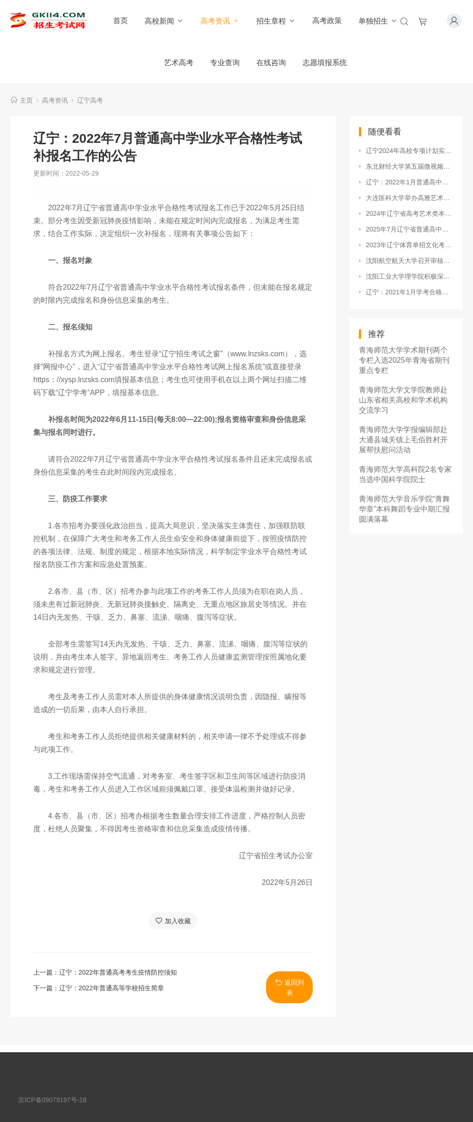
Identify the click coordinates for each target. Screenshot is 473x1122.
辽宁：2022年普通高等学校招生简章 (111, 988)
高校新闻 (164, 21)
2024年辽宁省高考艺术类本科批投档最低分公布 (410, 213)
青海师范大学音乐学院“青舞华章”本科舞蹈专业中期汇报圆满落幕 (404, 509)
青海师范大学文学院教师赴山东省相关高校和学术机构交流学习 (403, 400)
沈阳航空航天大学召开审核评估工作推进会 (410, 260)
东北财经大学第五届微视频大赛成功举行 (410, 166)
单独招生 (378, 21)
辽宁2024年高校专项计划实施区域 (410, 150)
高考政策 (327, 20)
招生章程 (276, 21)
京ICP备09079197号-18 (52, 1100)
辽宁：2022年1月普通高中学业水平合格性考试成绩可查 (410, 182)
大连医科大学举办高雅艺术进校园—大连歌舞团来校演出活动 (410, 197)
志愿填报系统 (325, 63)
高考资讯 (220, 21)
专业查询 (225, 63)
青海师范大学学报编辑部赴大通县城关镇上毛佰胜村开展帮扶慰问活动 (403, 440)
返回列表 (289, 987)
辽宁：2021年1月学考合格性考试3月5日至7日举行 (410, 292)
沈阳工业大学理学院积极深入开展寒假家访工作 (410, 276)
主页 (26, 100)
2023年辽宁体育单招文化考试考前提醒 (410, 245)
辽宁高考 (90, 100)
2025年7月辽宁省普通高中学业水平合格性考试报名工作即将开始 (410, 229)
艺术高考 (179, 63)
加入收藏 (173, 921)
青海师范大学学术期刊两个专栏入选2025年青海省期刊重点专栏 (404, 360)
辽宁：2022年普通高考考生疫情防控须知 (118, 972)
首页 (120, 20)
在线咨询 (271, 63)
